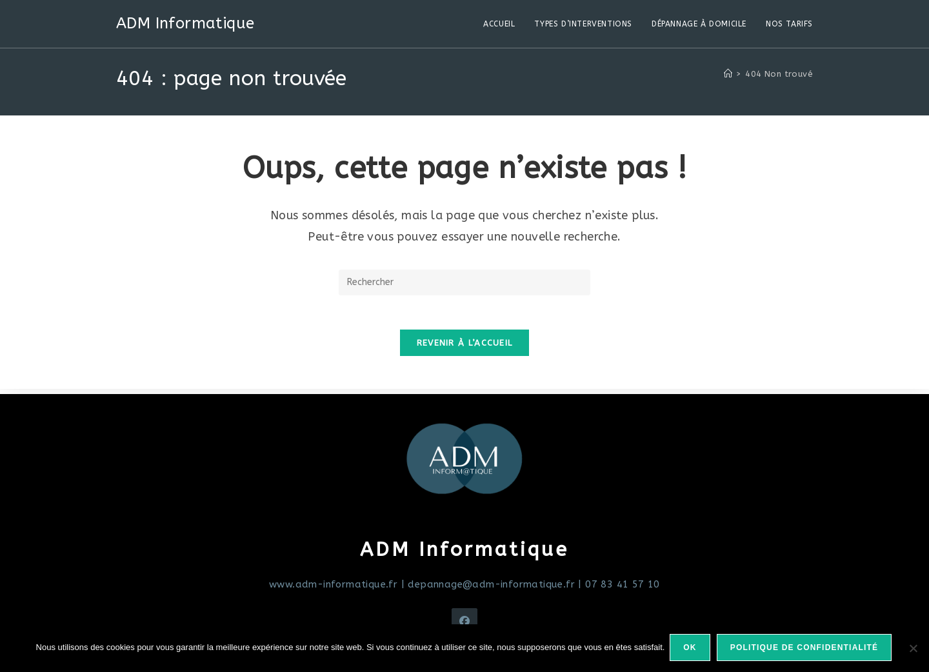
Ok (690, 648)
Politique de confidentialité (806, 648)
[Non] (912, 648)
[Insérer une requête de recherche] (464, 282)
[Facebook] (464, 621)
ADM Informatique (185, 23)
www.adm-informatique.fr (333, 584)
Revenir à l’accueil (465, 348)
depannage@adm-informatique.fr (491, 584)
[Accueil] (728, 74)
